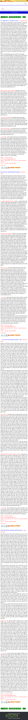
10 (16, 17)
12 (19, 17)
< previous (3, 17)
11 (18, 17)
